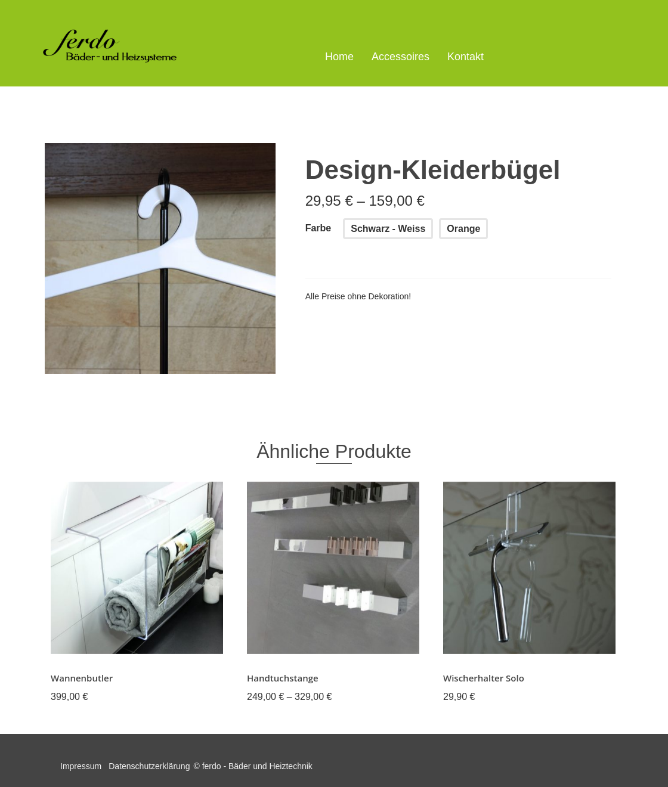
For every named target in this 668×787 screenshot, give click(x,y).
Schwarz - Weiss (388, 229)
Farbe (318, 228)
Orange (463, 229)
